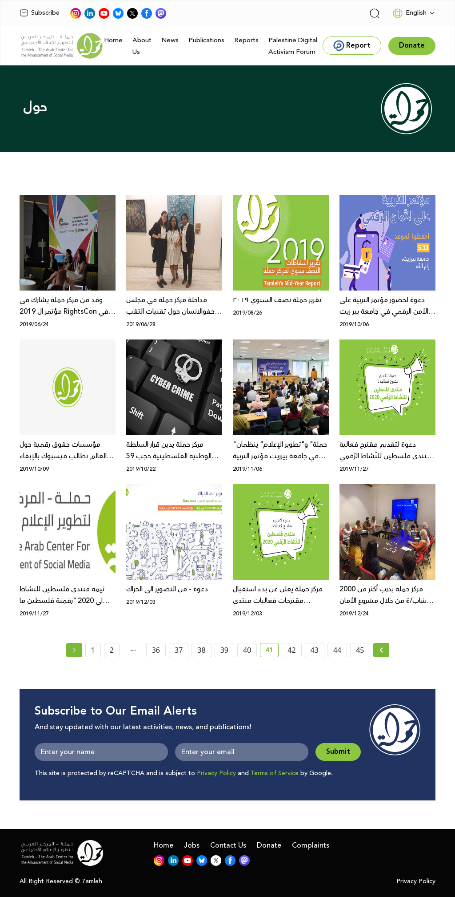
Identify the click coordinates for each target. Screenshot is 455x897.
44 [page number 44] (337, 650)
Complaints (310, 845)
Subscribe (40, 13)
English (409, 13)
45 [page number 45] (360, 650)
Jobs (192, 845)
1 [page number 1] (93, 650)
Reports (246, 40)
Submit (338, 751)
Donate (269, 845)
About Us (142, 46)
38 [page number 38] (201, 650)
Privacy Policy (216, 773)
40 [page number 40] (247, 650)
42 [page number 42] (291, 650)
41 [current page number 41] (272, 651)
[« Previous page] (74, 650)
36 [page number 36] (156, 650)
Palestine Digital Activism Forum (292, 46)
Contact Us (228, 845)
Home (113, 40)
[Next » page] (381, 650)
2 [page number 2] (112, 650)
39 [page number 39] (224, 650)
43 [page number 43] (315, 650)
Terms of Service (275, 773)
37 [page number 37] (179, 650)
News (170, 40)
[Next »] (381, 650)
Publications (206, 40)
